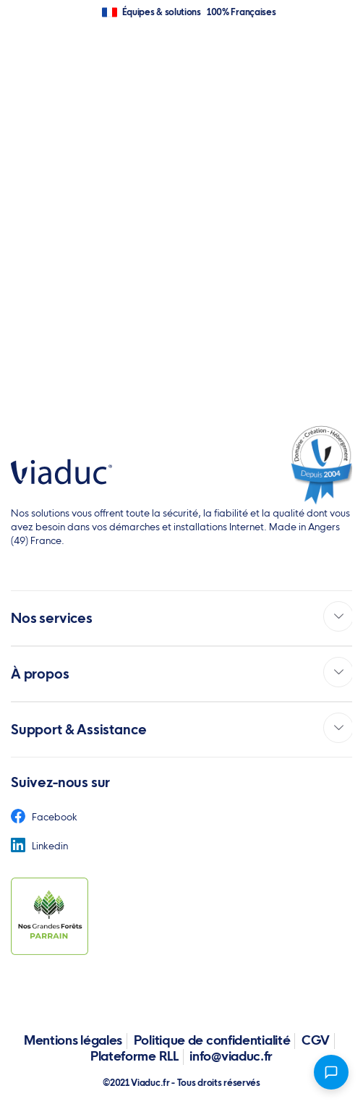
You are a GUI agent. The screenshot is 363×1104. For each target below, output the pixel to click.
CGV (316, 1040)
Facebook (44, 817)
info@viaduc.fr (231, 1055)
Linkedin (39, 846)
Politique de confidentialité (212, 1040)
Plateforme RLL (134, 1055)
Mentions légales (73, 1040)
